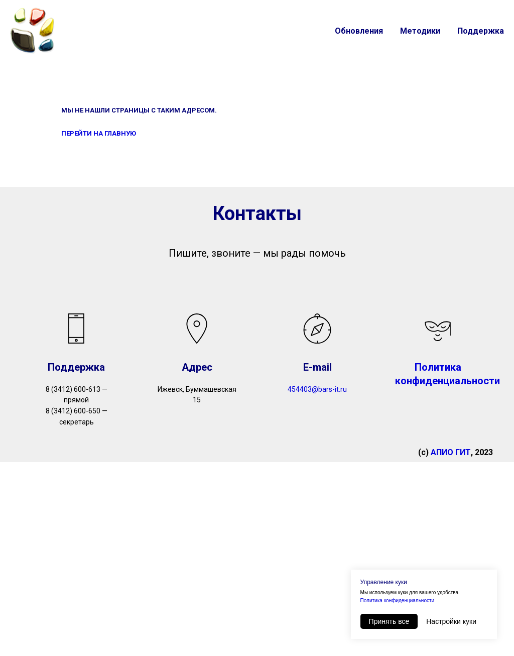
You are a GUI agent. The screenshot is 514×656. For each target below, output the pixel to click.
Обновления (359, 31)
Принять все (389, 621)
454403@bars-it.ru (317, 389)
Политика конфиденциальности (397, 600)
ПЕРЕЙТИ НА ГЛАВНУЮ (98, 133)
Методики (420, 31)
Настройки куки (451, 621)
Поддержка (480, 31)
